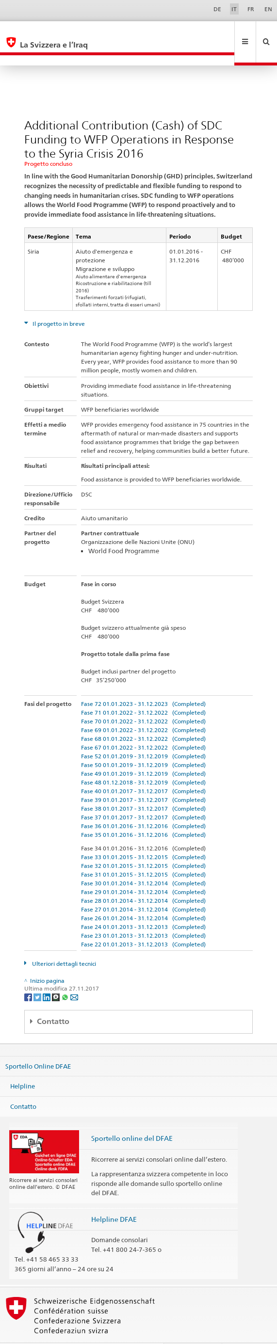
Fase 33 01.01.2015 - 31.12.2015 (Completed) (143, 836)
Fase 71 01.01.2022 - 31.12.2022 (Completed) (143, 691)
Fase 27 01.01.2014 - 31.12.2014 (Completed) (143, 888)
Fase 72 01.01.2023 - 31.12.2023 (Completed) (143, 683)
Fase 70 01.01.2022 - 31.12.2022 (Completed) (143, 700)
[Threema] (56, 975)
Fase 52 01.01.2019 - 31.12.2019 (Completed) (143, 735)
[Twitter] (38, 975)
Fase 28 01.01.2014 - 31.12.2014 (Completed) (143, 880)
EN (268, 9)
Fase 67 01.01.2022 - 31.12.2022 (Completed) (143, 726)
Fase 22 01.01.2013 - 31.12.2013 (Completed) (143, 923)
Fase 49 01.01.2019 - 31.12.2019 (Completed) (143, 753)
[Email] (74, 975)
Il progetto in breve (58, 302)
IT (234, 9)
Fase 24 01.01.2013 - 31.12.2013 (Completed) (143, 906)
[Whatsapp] (65, 975)
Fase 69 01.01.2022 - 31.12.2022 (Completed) (143, 709)
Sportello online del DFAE (132, 1117)
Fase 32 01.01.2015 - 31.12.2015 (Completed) (143, 845)
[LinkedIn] (47, 975)
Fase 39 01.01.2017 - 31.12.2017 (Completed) (143, 779)
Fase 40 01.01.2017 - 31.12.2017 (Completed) (143, 770)
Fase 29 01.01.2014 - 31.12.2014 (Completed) (143, 871)
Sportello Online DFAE (38, 1045)
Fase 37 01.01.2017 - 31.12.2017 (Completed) (143, 796)
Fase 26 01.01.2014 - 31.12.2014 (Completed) (143, 897)
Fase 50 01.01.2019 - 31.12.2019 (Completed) (143, 744)
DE (217, 9)
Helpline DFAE (114, 1198)
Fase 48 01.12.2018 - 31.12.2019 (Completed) (143, 761)
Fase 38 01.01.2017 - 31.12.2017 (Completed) (143, 787)
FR (250, 9)
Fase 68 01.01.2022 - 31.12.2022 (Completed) (143, 718)
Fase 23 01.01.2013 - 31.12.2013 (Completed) (143, 915)
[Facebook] (28, 975)
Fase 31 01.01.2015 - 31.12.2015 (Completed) (143, 853)
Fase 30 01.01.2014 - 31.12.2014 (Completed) (143, 862)
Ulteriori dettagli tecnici (63, 942)
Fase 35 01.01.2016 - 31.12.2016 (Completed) (143, 814)
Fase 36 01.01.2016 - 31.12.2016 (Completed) (143, 805)
